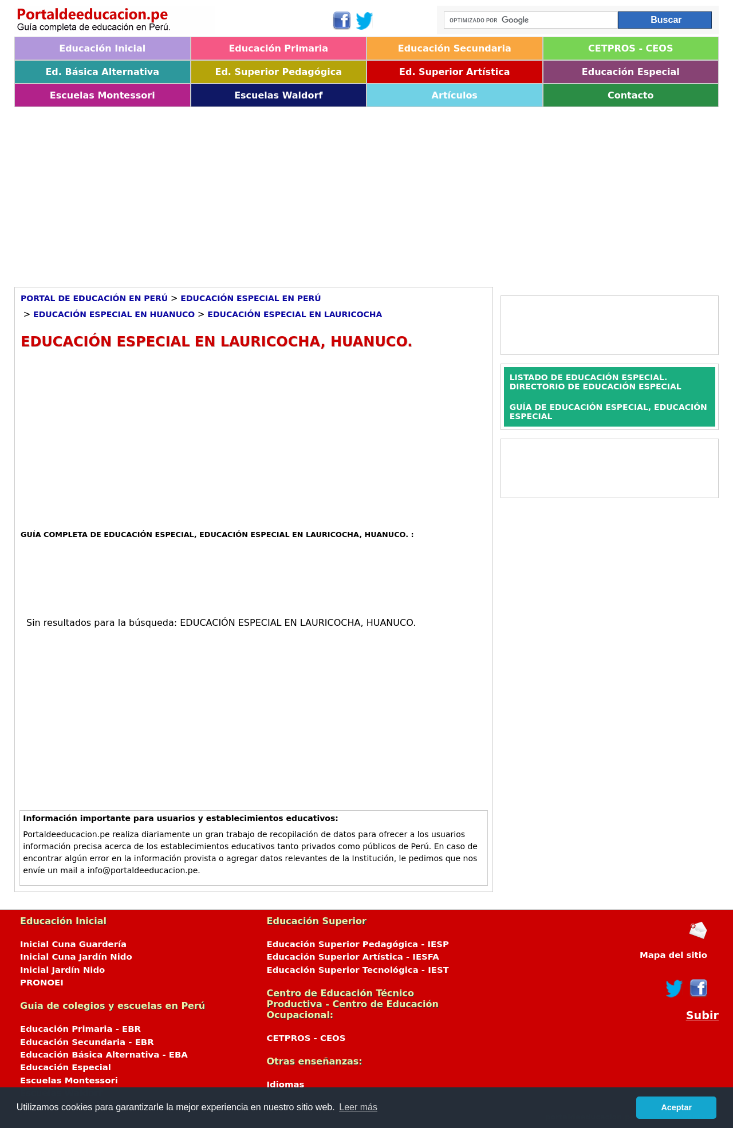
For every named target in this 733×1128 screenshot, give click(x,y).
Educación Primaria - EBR (80, 1029)
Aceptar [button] (676, 1107)
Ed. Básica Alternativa (102, 71)
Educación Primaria (278, 48)
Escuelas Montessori (102, 95)
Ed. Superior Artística (454, 71)
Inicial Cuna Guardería (73, 944)
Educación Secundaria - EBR (87, 1042)
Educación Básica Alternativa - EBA (104, 1055)
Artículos (455, 95)
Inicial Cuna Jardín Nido (76, 957)
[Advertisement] (358, 193)
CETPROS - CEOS (630, 48)
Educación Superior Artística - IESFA (353, 957)
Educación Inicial (102, 48)
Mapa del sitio (673, 955)
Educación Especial (631, 71)
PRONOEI (42, 982)
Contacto (631, 95)
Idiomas (286, 1084)
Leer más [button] (358, 1107)
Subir (702, 1015)
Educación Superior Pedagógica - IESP (358, 944)
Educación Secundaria (454, 48)
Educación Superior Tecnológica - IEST (358, 970)
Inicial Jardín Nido (62, 970)
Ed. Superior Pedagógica (278, 71)
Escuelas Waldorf (278, 95)
